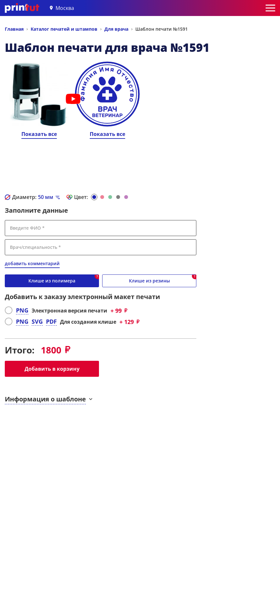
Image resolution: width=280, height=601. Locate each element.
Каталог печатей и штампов (64, 29)
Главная (14, 29)
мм (45, 197)
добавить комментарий (32, 263)
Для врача (116, 29)
